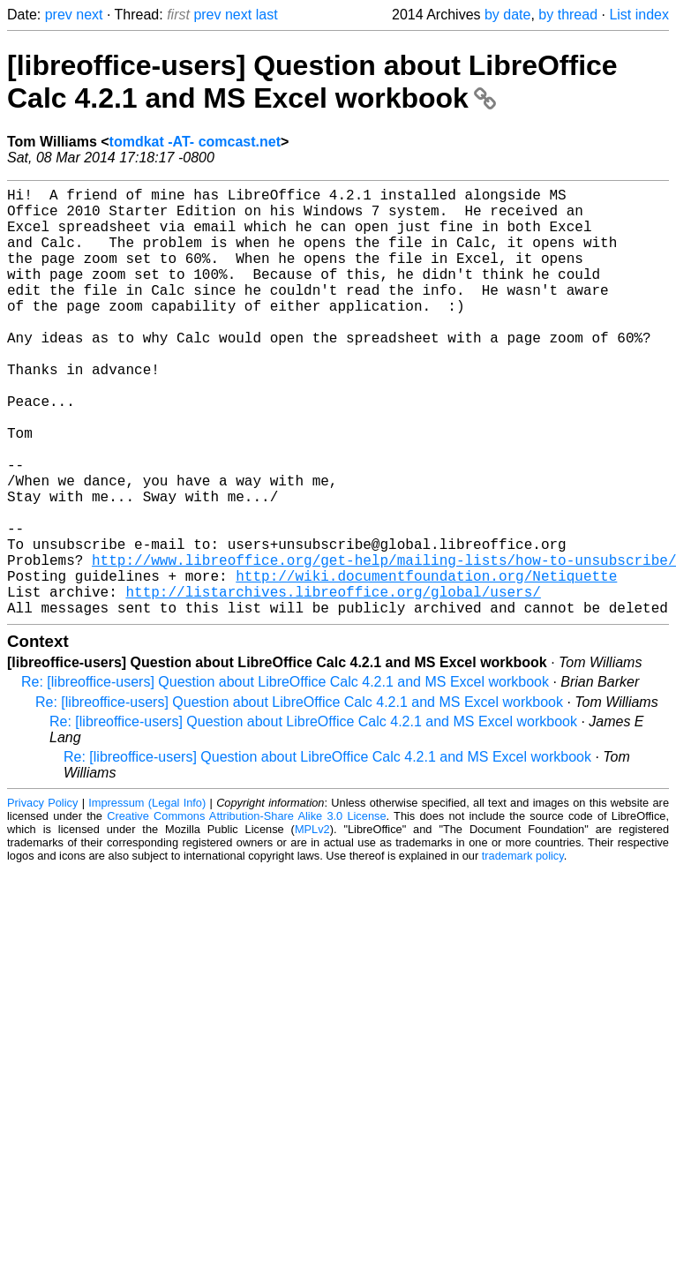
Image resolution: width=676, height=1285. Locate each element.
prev (58, 14)
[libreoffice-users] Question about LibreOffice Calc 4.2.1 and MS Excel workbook (312, 81)
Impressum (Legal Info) (147, 898)
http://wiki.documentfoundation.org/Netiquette (426, 663)
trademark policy (523, 951)
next (89, 14)
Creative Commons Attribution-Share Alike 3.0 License (246, 911)
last (267, 14)
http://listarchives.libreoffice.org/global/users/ (332, 683)
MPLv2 (312, 924)
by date (507, 14)
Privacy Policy (42, 898)
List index (639, 14)
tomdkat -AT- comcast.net (195, 141)
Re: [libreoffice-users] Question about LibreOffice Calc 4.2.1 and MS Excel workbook (285, 777)
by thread (567, 14)
